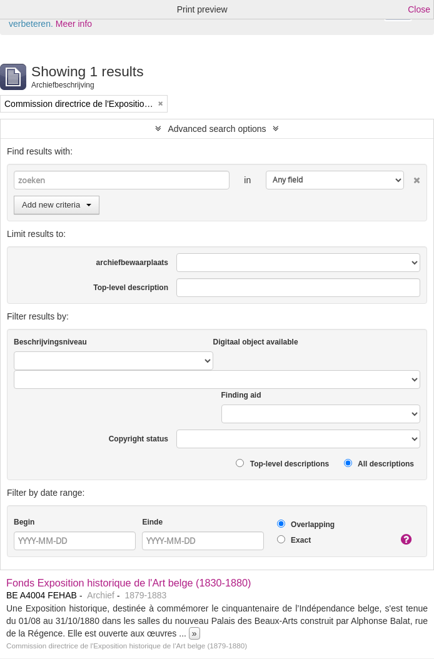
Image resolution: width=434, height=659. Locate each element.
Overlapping (306, 524)
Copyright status (138, 439)
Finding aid (241, 395)
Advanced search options (217, 129)
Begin (24, 522)
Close (419, 9)
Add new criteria (56, 204)
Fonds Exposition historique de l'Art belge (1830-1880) (128, 582)
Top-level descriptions (282, 463)
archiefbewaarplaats (132, 262)
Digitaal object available (255, 342)
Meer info (74, 24)
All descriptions (379, 463)
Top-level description (130, 287)
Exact (294, 540)
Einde (152, 522)
